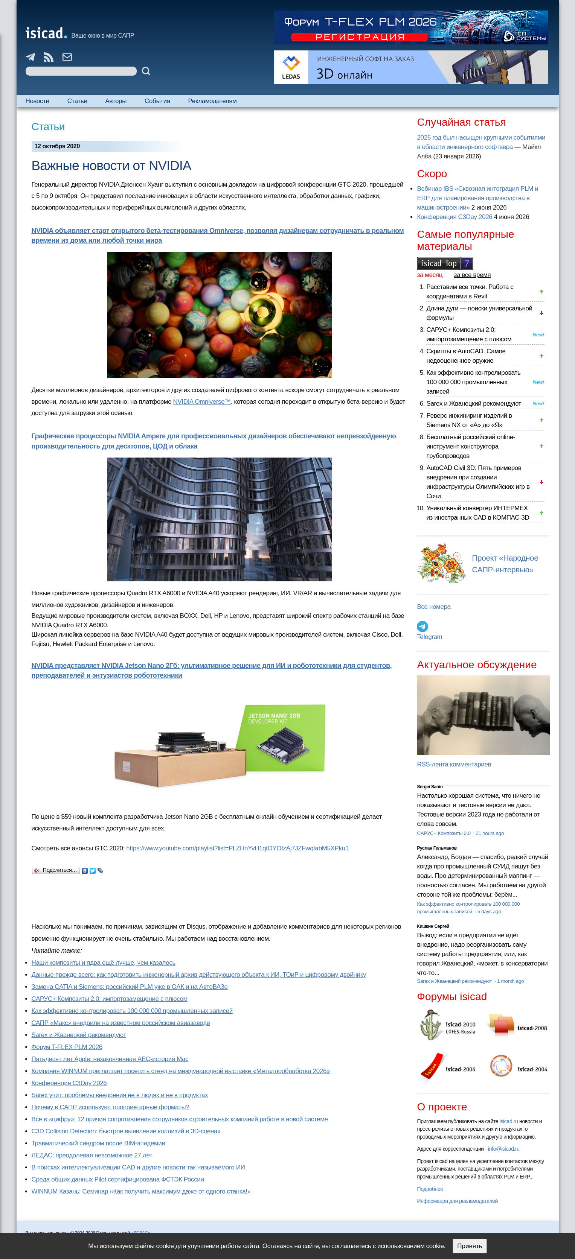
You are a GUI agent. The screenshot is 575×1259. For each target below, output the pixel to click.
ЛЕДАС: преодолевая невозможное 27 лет (92, 1155)
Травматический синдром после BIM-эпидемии (98, 1143)
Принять (469, 1246)
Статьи (77, 101)
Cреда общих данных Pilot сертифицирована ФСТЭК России (118, 1179)
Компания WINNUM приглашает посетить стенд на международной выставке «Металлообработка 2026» (181, 1071)
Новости (37, 101)
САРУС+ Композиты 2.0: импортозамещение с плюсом (110, 998)
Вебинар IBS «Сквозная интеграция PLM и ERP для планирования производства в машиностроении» (477, 198)
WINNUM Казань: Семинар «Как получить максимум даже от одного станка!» (141, 1191)
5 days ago (489, 911)
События (157, 101)
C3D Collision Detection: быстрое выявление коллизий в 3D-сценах (126, 1131)
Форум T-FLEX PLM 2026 (67, 1047)
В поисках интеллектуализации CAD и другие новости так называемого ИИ (138, 1167)
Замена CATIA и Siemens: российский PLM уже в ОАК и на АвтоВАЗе (130, 986)
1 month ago (510, 981)
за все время (472, 274)
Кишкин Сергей (433, 926)
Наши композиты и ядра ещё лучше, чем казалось (103, 962)
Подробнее (430, 1189)
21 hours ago (490, 833)
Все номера (433, 606)
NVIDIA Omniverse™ (202, 401)
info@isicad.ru (504, 1149)
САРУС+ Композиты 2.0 (444, 833)
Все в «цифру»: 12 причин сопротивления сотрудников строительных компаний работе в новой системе (180, 1119)
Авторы (116, 101)
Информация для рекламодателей (457, 1201)
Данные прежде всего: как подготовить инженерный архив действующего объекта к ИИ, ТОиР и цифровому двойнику (199, 974)
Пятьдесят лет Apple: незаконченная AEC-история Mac (110, 1059)
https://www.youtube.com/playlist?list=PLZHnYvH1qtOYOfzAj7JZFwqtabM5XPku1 (237, 848)
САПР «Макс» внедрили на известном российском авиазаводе (121, 1022)
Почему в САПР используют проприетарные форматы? (110, 1107)
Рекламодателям (212, 101)
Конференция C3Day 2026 (69, 1083)
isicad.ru (509, 1121)
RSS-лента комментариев (454, 764)
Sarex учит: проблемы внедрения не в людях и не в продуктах (120, 1095)
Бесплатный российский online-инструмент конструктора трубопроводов (470, 446)
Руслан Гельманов (436, 848)
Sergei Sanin (429, 786)
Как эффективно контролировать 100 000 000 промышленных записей (132, 1010)
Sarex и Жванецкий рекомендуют (79, 1035)
